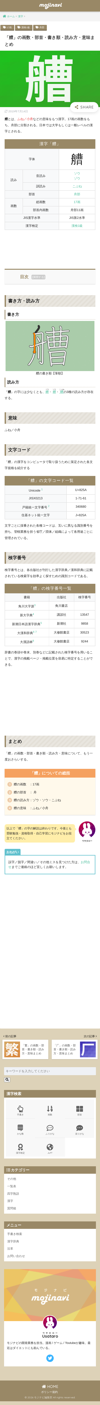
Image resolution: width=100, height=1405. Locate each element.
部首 (79, 1112)
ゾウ (77, 178)
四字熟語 (13, 1196)
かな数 (20, 1132)
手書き (20, 1112)
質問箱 (12, 1211)
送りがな (79, 1132)
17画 (9, 27)
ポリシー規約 (49, 1395)
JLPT (50, 1151)
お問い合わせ (16, 1260)
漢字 (10, 1204)
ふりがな (50, 1132)
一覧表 (12, 1189)
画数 (50, 1112)
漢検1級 (26, 27)
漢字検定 (20, 1151)
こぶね (77, 186)
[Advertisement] (50, 247)
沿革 (10, 1252)
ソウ (77, 173)
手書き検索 (15, 1237)
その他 (12, 1181)
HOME (50, 1390)
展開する (38, 277)
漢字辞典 (13, 1244)
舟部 (43, 27)
